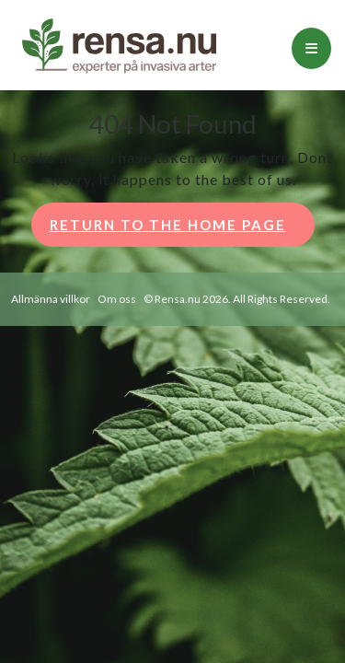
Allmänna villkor (50, 299)
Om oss (117, 299)
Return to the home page (182, 230)
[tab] (311, 48)
